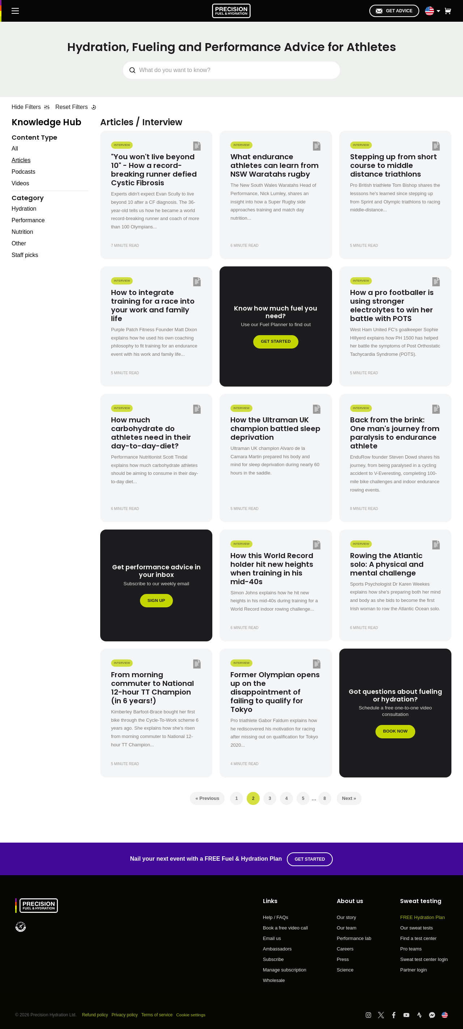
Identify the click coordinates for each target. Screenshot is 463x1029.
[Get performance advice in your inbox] (156, 585)
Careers (345, 948)
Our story (346, 916)
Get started (310, 858)
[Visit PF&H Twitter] (384, 1014)
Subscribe (273, 958)
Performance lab (354, 937)
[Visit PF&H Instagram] (371, 1014)
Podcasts (23, 172)
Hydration (24, 209)
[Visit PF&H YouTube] (409, 1014)
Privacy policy (125, 1014)
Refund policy (95, 1014)
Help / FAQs (275, 916)
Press (343, 958)
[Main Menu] (15, 11)
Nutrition (22, 232)
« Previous (207, 798)
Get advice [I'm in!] (394, 10)
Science (345, 969)
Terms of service (158, 1014)
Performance (28, 220)
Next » (349, 798)
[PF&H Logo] (231, 11)
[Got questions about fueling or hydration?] (395, 713)
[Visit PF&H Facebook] (397, 1014)
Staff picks (25, 255)
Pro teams (410, 948)
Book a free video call (285, 927)
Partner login (413, 969)
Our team (346, 927)
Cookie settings (192, 1014)
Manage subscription (284, 969)
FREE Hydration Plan (422, 916)
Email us (272, 937)
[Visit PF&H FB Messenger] (435, 1014)
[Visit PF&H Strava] (422, 1014)
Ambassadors (277, 948)
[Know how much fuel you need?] (276, 326)
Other (19, 243)
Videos (20, 183)
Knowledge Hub (46, 122)
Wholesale (274, 979)
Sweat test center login (424, 958)
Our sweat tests (416, 927)
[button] (447, 11)
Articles (21, 160)
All (15, 149)
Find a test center (418, 937)
